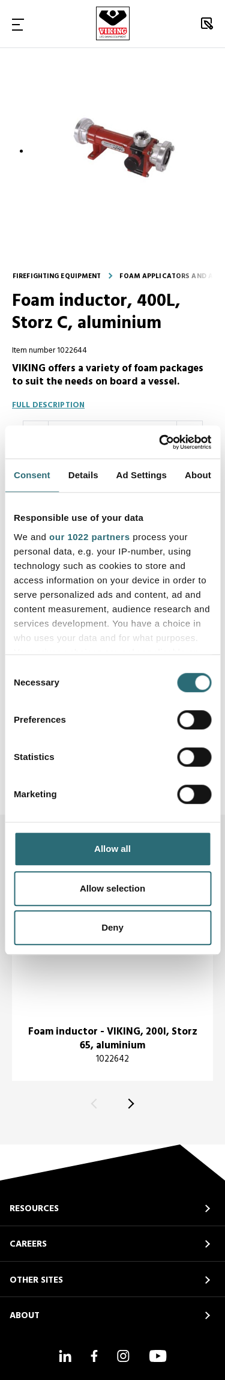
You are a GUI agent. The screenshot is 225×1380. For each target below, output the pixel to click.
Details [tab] (83, 475)
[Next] (129, 1103)
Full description (48, 405)
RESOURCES (34, 1209)
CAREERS (28, 1244)
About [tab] (198, 475)
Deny (112, 927)
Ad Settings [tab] (141, 475)
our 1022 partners (89, 537)
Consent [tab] (32, 475)
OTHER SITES (36, 1280)
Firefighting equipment (57, 276)
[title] (112, 972)
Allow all (112, 849)
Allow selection (112, 888)
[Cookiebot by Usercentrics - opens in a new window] (160, 442)
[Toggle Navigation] (18, 24)
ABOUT (25, 1316)
